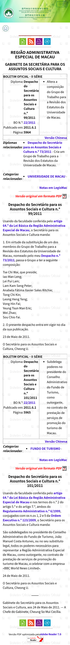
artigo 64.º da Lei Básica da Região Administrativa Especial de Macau (34, 225)
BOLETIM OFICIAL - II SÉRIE (22, 76)
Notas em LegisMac (53, 187)
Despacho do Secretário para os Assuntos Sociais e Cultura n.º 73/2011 (42, 147)
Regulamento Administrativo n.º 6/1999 (31, 511)
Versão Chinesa (56, 137)
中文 (62, 4)
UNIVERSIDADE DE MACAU (46, 176)
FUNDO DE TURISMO (45, 448)
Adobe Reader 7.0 (50, 634)
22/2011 (29, 122)
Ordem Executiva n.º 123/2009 (32, 517)
